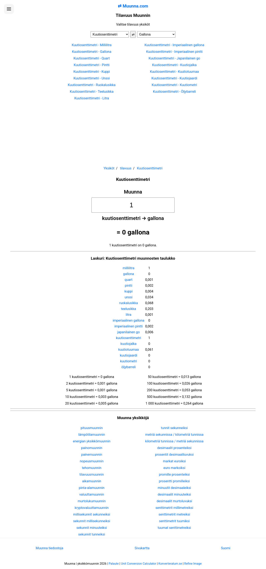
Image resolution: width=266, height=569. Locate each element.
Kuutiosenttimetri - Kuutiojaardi (174, 78)
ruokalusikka (128, 303)
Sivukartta (142, 548)
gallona (128, 274)
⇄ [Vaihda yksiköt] (133, 34)
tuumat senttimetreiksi (174, 528)
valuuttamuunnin (91, 494)
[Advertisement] (133, 131)
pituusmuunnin (92, 428)
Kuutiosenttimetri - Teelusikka (91, 92)
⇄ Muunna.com (133, 6)
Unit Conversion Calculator (138, 563)
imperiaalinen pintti (128, 326)
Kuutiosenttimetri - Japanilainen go (174, 58)
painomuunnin (91, 448)
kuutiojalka (129, 344)
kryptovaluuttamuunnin (91, 508)
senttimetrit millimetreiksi (174, 508)
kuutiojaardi (128, 355)
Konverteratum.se (170, 563)
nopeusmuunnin (92, 461)
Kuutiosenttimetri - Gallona (91, 52)
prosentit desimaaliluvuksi (174, 455)
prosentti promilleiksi (174, 481)
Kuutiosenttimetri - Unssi (92, 78)
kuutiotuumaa (128, 350)
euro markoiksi (174, 468)
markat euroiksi (174, 461)
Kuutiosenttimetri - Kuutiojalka (174, 65)
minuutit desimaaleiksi (174, 488)
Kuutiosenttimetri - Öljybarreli (174, 92)
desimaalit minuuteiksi (174, 494)
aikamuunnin (91, 481)
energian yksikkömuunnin (92, 441)
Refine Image (193, 563)
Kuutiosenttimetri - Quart (92, 58)
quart (129, 280)
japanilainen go (128, 332)
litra (128, 315)
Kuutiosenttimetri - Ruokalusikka (92, 85)
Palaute (114, 563)
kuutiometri (128, 361)
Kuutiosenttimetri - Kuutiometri (174, 85)
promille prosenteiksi (174, 474)
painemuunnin (91, 455)
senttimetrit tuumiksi (174, 521)
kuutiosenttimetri (128, 338)
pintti (128, 286)
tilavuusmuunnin (91, 474)
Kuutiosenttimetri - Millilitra (91, 45)
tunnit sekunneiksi (174, 428)
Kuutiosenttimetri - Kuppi (91, 72)
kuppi (128, 291)
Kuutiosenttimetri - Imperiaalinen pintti (174, 52)
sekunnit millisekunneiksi (91, 521)
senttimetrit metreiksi (174, 514)
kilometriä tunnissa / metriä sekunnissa (174, 441)
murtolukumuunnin (92, 501)
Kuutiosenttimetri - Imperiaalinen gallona (174, 45)
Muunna (133, 192)
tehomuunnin (91, 468)
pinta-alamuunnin (91, 488)
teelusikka (128, 309)
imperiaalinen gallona (128, 320)
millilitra (128, 268)
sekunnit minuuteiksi (91, 528)
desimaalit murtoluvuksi (174, 501)
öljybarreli (128, 367)
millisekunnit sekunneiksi (91, 514)
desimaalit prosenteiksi (174, 448)
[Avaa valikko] (9, 9)
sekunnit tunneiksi (91, 534)
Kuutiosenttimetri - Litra (91, 98)
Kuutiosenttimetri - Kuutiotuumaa (174, 72)
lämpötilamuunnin (91, 435)
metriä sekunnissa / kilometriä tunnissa (174, 435)
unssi (128, 297)
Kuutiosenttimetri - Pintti (92, 65)
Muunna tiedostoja (49, 548)
